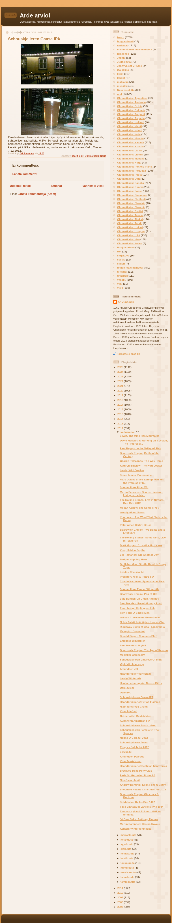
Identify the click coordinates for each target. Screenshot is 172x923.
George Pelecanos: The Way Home (141, 460)
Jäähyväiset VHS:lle (129, 65)
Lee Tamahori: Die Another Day (139, 554)
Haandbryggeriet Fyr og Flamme (140, 701)
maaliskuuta (128, 872)
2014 (120, 418)
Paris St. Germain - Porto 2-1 (137, 775)
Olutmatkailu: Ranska (130, 182)
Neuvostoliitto (126, 89)
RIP (119, 251)
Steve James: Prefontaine (136, 474)
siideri (121, 263)
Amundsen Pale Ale (132, 756)
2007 (120, 906)
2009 (120, 897)
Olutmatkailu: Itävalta (130, 138)
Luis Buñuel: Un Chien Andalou (139, 598)
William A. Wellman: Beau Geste (140, 617)
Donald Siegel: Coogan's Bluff (138, 636)
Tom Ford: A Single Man (135, 612)
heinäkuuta (127, 853)
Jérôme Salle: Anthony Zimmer (139, 819)
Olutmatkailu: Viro (128, 239)
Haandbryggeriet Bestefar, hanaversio (143, 765)
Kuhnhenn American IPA (135, 720)
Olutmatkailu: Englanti (131, 114)
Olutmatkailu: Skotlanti (131, 199)
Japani (121, 57)
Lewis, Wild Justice (132, 470)
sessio (121, 259)
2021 (120, 385)
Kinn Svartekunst (130, 761)
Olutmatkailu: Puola (129, 174)
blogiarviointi (125, 41)
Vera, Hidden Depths (132, 550)
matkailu (122, 81)
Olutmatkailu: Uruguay (131, 231)
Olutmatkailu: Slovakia (131, 203)
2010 (120, 892)
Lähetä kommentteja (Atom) (37, 194)
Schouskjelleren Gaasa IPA (136, 697)
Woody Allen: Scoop (132, 512)
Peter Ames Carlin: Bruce (135, 524)
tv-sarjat (122, 271)
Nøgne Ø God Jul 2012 (134, 737)
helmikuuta (127, 877)
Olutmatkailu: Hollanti (130, 122)
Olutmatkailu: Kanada (130, 142)
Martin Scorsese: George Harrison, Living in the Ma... (141, 494)
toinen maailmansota (130, 267)
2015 (120, 414)
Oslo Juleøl (127, 687)
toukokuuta (127, 862)
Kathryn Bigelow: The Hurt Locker (141, 465)
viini (119, 283)
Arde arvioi (35, 15)
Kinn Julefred (128, 711)
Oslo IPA (125, 692)
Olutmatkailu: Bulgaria (131, 110)
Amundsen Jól (129, 668)
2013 (120, 423)
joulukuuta (127, 431)
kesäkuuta (127, 858)
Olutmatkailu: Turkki (129, 223)
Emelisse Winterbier (132, 640)
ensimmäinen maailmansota (134, 49)
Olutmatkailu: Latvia (129, 150)
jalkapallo (123, 53)
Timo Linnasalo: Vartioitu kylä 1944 (141, 806)
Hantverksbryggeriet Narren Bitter (141, 683)
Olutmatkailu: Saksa (129, 190)
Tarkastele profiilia (128, 353)
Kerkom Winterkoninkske (135, 828)
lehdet (121, 77)
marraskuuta (128, 834)
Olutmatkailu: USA (128, 235)
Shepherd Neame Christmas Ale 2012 (143, 789)
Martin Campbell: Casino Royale (140, 823)
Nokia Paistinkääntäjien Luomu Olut (142, 622)
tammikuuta (128, 881)
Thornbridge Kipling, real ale (137, 608)
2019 (120, 395)
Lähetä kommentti (24, 174)
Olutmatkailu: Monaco (130, 158)
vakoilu (121, 279)
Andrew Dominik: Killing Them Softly (143, 784)
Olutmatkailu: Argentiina (132, 98)
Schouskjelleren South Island (138, 725)
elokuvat (122, 45)
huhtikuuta (127, 867)
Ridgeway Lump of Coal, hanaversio (142, 626)
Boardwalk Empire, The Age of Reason (144, 650)
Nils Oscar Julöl (130, 780)
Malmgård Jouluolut (132, 631)
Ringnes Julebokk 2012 (134, 747)
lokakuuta (126, 839)
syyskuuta (127, 844)
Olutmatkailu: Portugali (131, 170)
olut (81, 156)
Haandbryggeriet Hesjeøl (135, 673)
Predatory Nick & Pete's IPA (137, 576)
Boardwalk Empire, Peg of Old (138, 593)
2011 (120, 887)
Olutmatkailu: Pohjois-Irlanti (134, 166)
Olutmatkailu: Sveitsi (130, 211)
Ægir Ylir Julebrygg (132, 664)
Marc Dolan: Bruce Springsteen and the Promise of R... (142, 481)
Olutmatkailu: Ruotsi (130, 186)
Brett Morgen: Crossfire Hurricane (141, 545)
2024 (120, 371)
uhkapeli (122, 275)
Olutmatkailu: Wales (129, 243)
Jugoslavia (124, 61)
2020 (120, 390)
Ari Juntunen (126, 301)
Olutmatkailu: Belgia (129, 106)
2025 (120, 367)
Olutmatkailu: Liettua (130, 154)
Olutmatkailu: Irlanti (129, 126)
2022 (120, 381)
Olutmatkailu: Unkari (130, 227)
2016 (120, 409)
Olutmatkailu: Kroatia (130, 146)
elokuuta (126, 848)
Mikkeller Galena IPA (132, 654)
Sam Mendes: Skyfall (133, 645)
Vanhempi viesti (93, 185)
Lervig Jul (126, 751)
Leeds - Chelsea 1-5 (132, 571)
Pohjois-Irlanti (126, 247)
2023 (120, 376)
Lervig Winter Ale (130, 678)
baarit (74, 156)
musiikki (122, 85)
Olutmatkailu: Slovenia (131, 207)
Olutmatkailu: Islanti (129, 130)
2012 (120, 428)
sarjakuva (123, 255)
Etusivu (56, 185)
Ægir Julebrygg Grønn (134, 706)
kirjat (120, 73)
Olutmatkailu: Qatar (129, 178)
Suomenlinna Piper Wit (134, 487)
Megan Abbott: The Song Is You (139, 507)
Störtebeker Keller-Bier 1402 (137, 801)
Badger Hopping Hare (133, 559)
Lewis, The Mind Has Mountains (139, 435)
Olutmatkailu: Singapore (132, 195)
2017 (120, 404)
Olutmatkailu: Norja (95, 156)
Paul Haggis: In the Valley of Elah (140, 448)
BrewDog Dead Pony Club (136, 770)
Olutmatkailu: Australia (131, 102)
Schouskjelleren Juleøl (134, 742)
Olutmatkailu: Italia (129, 134)
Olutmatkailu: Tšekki (130, 219)
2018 (120, 399)
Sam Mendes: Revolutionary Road (141, 603)
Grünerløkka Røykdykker (135, 715)
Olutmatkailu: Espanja (131, 118)
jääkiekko (123, 69)
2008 (120, 902)
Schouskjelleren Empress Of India (141, 659)
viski (120, 287)
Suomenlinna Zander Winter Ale (139, 589)
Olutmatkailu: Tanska (130, 215)
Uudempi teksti (20, 185)
